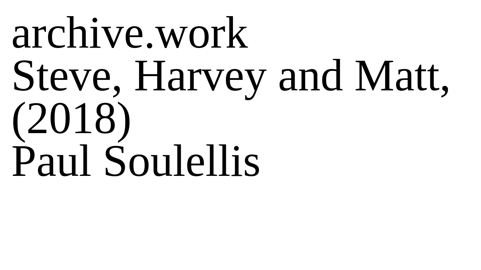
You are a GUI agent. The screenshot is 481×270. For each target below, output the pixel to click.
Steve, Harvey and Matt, (231, 75)
